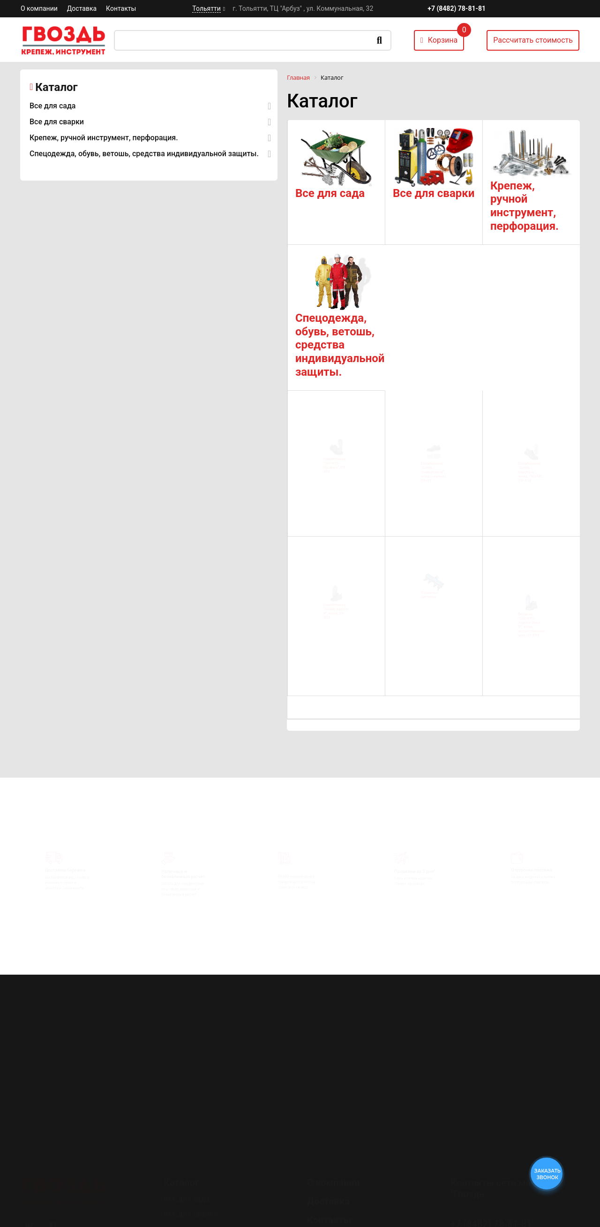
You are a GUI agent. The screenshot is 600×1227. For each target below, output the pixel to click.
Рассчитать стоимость (533, 40)
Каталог (56, 87)
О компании (39, 8)
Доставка (82, 8)
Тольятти (206, 8)
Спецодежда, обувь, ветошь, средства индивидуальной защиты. (144, 153)
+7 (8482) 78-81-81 (457, 8)
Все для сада (52, 105)
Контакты (121, 8)
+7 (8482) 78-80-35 (491, 1179)
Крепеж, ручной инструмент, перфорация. (104, 137)
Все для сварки (57, 121)
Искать (379, 40)
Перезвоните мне (487, 1205)
